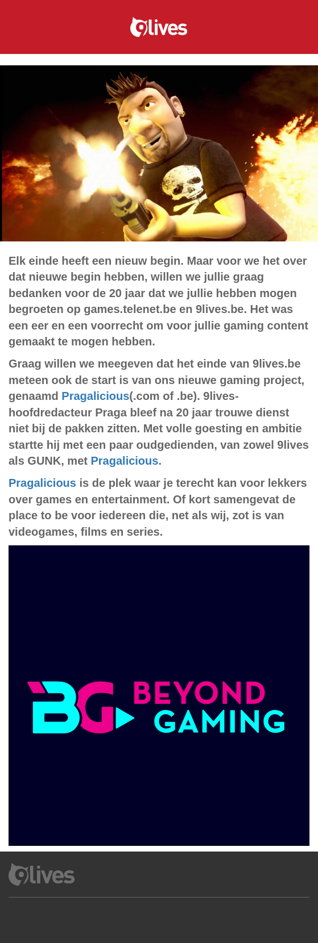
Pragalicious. (126, 460)
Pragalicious (95, 396)
